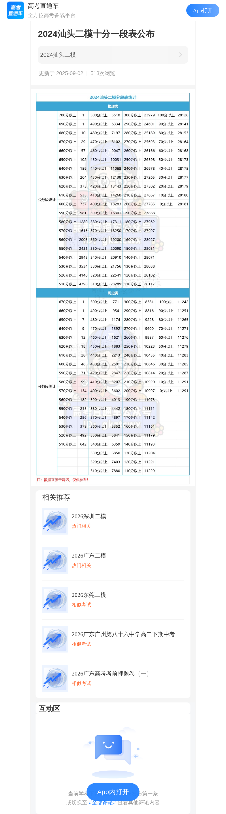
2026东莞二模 (89, 595)
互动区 (49, 709)
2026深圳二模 (89, 516)
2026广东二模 (89, 555)
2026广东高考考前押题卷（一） (112, 673)
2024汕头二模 (58, 54)
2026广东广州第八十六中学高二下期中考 (123, 634)
